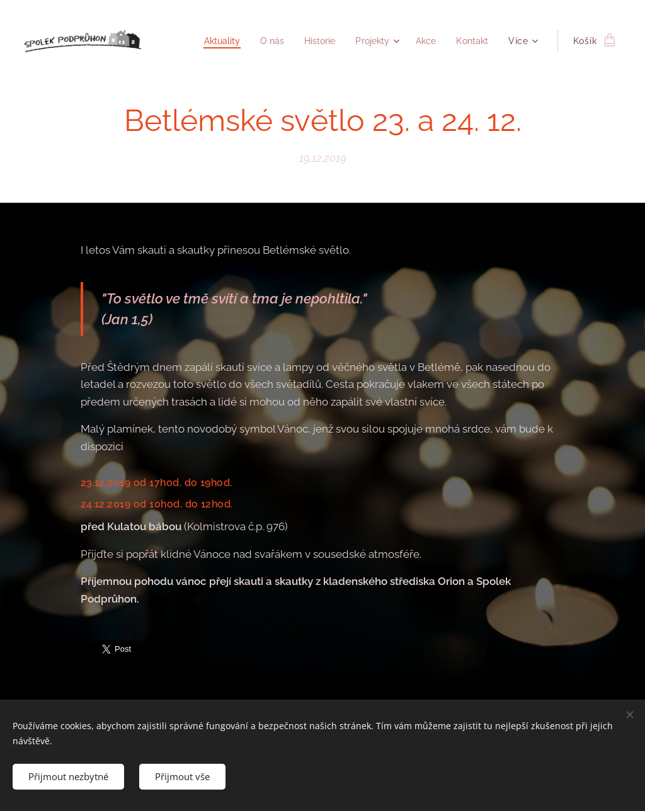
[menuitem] (211, 41)
